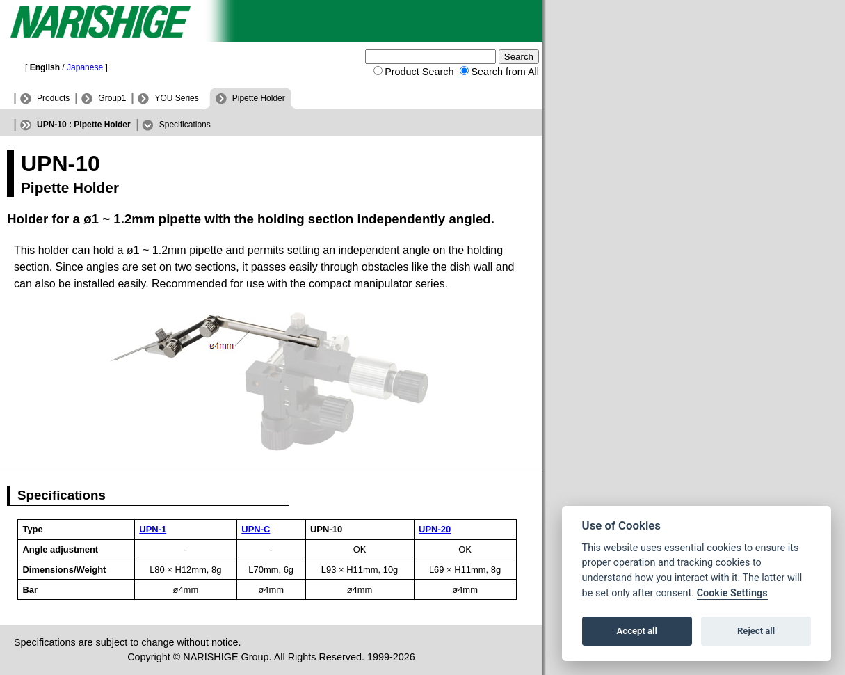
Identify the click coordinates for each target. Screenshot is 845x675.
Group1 (112, 98)
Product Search (419, 71)
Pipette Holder (258, 98)
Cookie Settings (732, 593)
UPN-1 (152, 529)
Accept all (637, 631)
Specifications (185, 124)
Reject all (756, 631)
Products (53, 98)
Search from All (505, 71)
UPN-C (255, 529)
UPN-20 (435, 529)
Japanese (85, 67)
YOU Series (176, 98)
